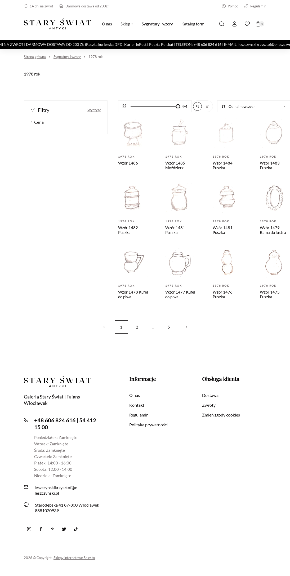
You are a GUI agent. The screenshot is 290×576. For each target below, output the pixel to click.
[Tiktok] (75, 529)
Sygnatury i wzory (67, 57)
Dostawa (210, 395)
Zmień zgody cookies (221, 414)
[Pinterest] (52, 529)
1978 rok (95, 57)
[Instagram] (29, 529)
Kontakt (136, 404)
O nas (134, 395)
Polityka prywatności (148, 424)
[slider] (178, 106)
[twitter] (64, 529)
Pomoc (230, 6)
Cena (37, 122)
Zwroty (209, 404)
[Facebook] (40, 529)
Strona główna (35, 57)
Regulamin (255, 6)
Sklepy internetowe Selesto (74, 558)
